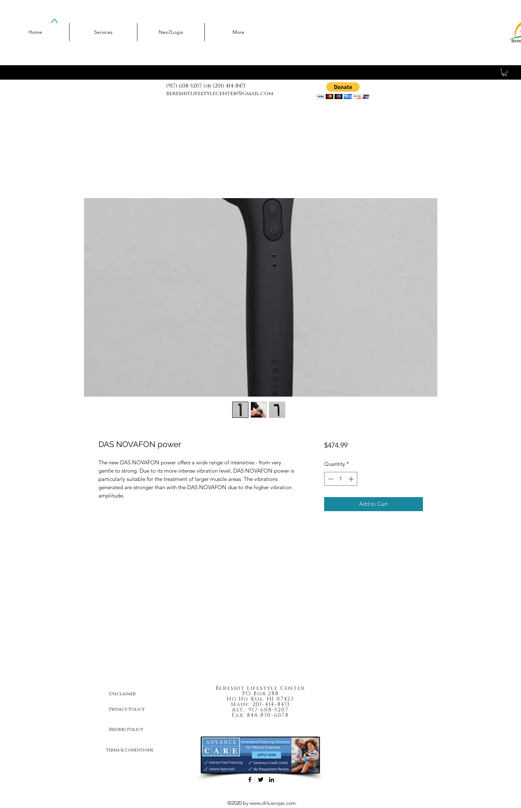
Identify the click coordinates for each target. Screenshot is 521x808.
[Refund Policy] (134, 729)
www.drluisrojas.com (273, 803)
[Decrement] (330, 479)
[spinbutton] (341, 479)
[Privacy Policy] (134, 709)
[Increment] (352, 479)
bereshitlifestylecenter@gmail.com (219, 93)
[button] (504, 72)
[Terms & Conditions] (134, 750)
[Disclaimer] (134, 694)
